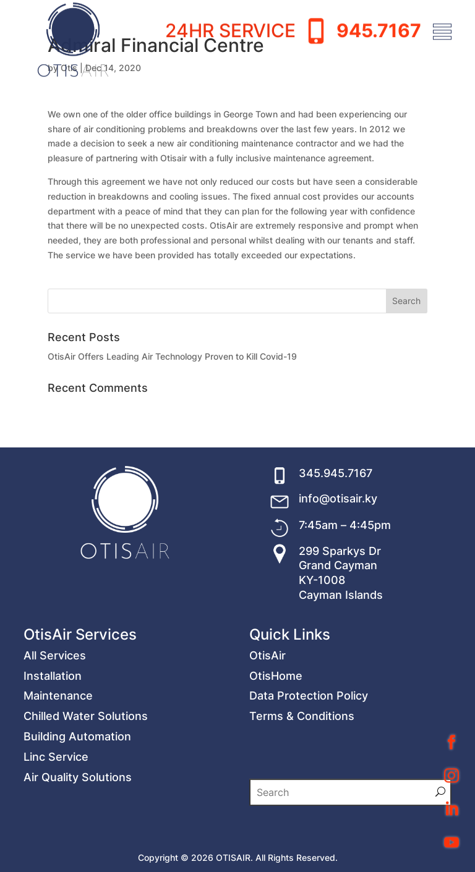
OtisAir (267, 734)
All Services (55, 734)
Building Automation (77, 816)
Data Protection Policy (308, 775)
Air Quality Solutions (78, 856)
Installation (53, 754)
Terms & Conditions (301, 795)
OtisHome (275, 754)
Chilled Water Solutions (86, 795)
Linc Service (56, 835)
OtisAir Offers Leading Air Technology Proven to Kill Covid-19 (172, 356)
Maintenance (58, 775)
